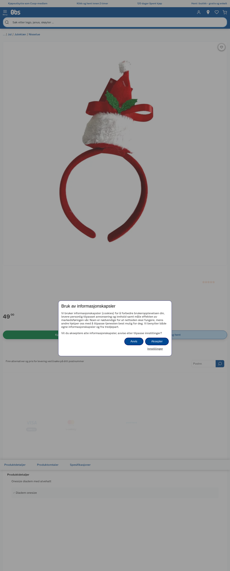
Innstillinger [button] (155, 348)
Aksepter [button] (157, 341)
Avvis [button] (133, 341)
